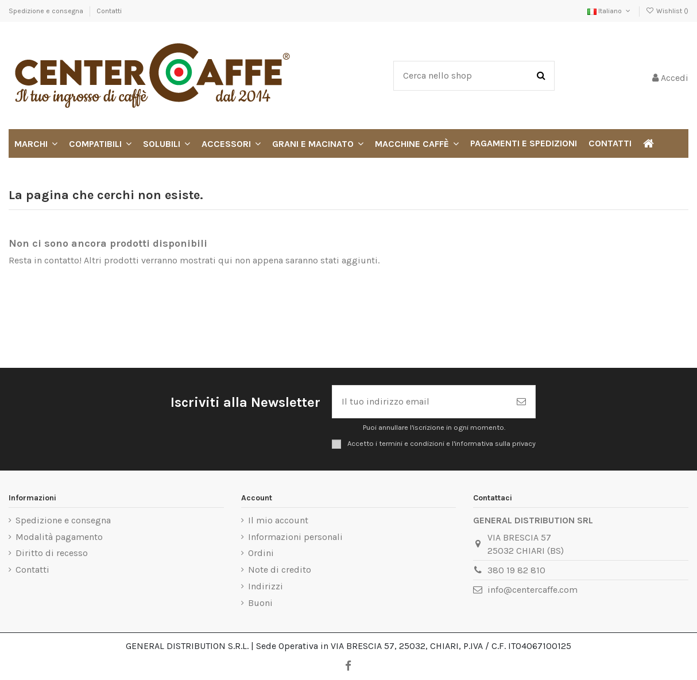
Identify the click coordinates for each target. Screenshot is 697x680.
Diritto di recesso (52, 552)
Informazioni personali (295, 536)
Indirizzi (265, 586)
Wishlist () (667, 11)
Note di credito (279, 569)
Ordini (261, 552)
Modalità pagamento (59, 536)
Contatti (109, 11)
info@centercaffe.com (532, 589)
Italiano (609, 11)
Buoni (260, 602)
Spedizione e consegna (47, 11)
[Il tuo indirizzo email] (420, 402)
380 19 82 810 (516, 570)
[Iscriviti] (521, 402)
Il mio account (278, 520)
